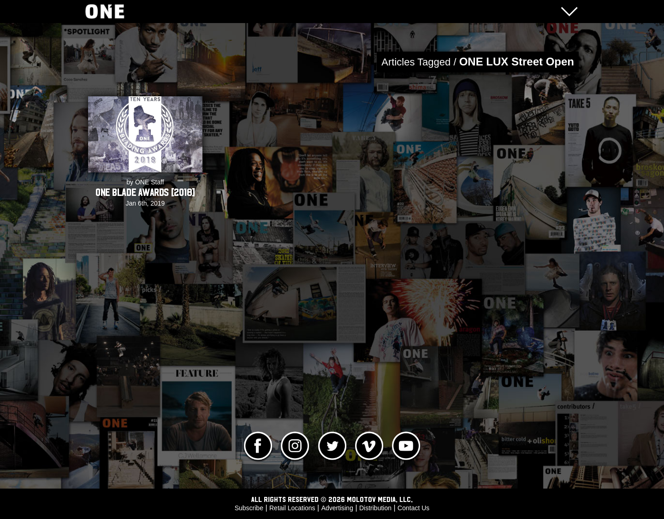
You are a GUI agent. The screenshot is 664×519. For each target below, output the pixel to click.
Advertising (337, 508)
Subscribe (249, 508)
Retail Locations (292, 508)
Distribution (375, 508)
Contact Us (413, 508)
